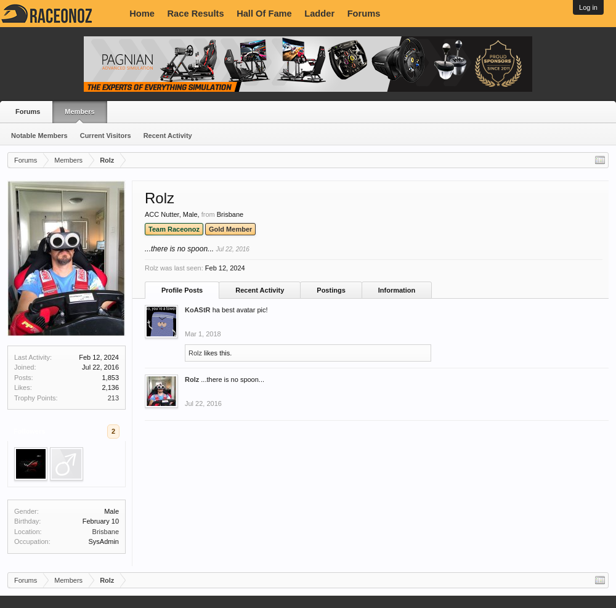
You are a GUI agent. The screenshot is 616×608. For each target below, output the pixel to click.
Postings (331, 290)
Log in (588, 7)
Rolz (195, 353)
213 (113, 398)
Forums (364, 13)
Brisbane (105, 531)
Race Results (196, 13)
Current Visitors (105, 135)
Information (397, 290)
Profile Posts (182, 290)
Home (142, 13)
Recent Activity (168, 135)
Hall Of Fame (264, 13)
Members (79, 111)
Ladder (319, 13)
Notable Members (39, 135)
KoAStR (198, 310)
